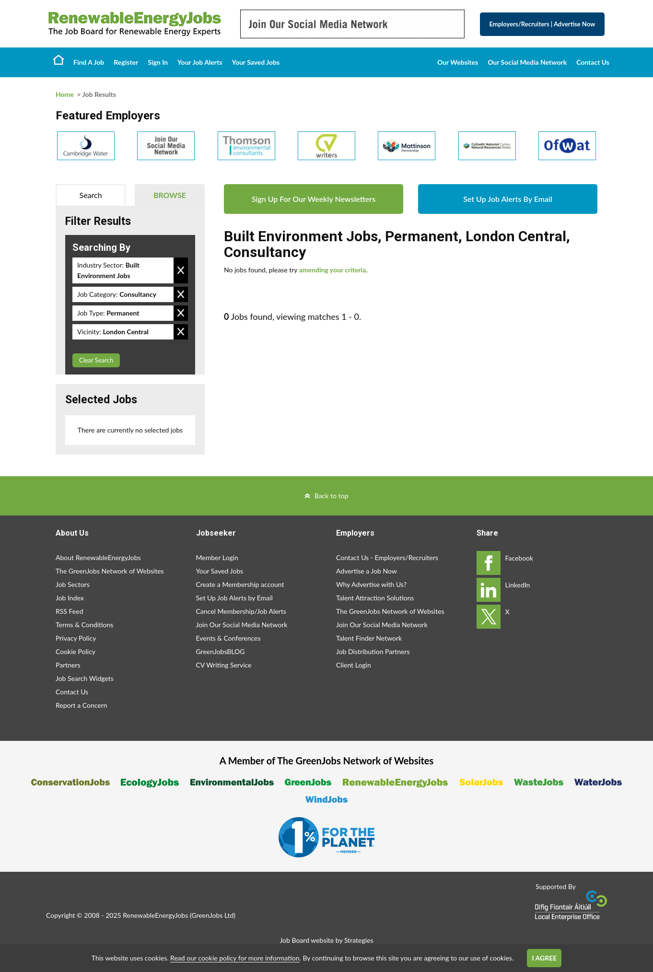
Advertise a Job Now (366, 571)
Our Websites (457, 62)
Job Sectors (73, 584)
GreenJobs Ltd (212, 915)
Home (58, 59)
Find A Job (88, 62)
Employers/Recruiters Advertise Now (542, 24)
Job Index (70, 598)
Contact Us (592, 62)
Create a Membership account (240, 584)
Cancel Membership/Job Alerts (241, 611)
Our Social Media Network (527, 62)
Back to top (332, 496)
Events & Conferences (228, 638)
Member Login (217, 557)
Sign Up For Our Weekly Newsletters (313, 198)
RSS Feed (69, 611)
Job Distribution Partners (373, 651)
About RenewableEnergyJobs (98, 557)
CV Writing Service (224, 665)
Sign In (158, 62)
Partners (68, 665)
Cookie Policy (75, 651)
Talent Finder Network (369, 638)
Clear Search (96, 360)
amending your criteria (332, 270)
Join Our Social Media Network (242, 625)
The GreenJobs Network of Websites (110, 571)
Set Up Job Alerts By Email (507, 198)
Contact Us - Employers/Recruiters (387, 557)
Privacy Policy (76, 638)
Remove (181, 270)
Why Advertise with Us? (371, 584)
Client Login (353, 665)
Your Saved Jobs (256, 62)
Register (126, 62)
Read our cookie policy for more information (234, 958)
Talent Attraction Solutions (375, 598)
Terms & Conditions (84, 625)
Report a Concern (81, 705)
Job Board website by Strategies (326, 940)
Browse (169, 194)
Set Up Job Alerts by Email (234, 598)
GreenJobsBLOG (220, 651)
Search (91, 194)
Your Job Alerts (199, 62)
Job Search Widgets (85, 678)
